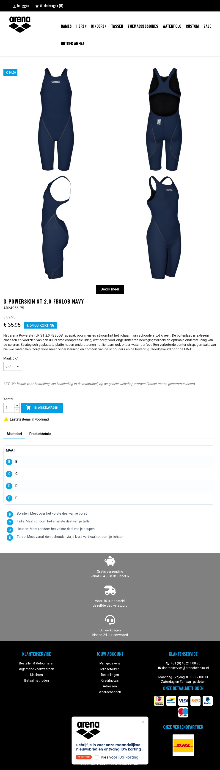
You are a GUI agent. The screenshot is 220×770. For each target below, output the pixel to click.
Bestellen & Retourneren (36, 663)
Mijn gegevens (109, 663)
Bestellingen (110, 675)
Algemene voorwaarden (36, 669)
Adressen (110, 686)
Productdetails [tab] (40, 434)
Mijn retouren (110, 669)
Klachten (36, 675)
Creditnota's (110, 680)
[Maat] (12, 366)
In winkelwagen (42, 408)
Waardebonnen (110, 692)
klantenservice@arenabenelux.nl (185, 668)
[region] (108, 475)
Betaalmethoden (36, 680)
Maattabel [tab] (14, 434)
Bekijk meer (110, 289)
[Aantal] (8, 408)
